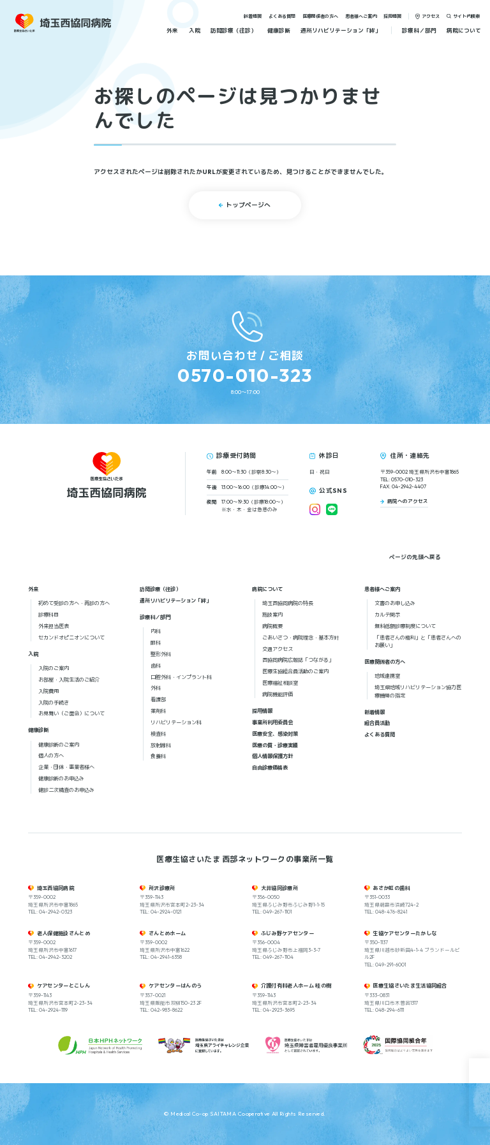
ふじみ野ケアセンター (287, 933)
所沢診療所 (162, 888)
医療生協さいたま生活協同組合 (410, 985)
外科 (156, 688)
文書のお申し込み (395, 603)
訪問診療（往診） (233, 30)
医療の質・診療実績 (275, 745)
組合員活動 (377, 723)
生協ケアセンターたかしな (404, 933)
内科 (156, 631)
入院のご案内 (53, 668)
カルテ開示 (387, 614)
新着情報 (253, 15)
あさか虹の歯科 (391, 888)
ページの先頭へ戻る (415, 556)
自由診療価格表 (270, 767)
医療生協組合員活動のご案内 (295, 671)
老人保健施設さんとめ (63, 933)
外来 (172, 30)
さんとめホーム (167, 933)
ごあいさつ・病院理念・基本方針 (300, 637)
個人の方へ (51, 755)
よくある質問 (282, 15)
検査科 (158, 734)
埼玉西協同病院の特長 (287, 603)
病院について (464, 30)
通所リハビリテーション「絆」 (341, 30)
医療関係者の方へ (320, 15)
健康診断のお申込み (61, 778)
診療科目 (48, 614)
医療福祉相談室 (280, 683)
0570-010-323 (244, 374)
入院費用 (48, 691)
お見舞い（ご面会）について (71, 713)
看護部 (158, 699)
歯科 (156, 665)
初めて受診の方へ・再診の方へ (74, 603)
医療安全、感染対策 (275, 734)
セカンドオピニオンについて (71, 637)
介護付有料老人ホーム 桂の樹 (296, 985)
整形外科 (161, 654)
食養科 (158, 756)
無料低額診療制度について (405, 626)
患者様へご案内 (360, 15)
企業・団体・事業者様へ (66, 767)
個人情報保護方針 (272, 756)
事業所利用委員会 (272, 722)
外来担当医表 (53, 626)
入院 (194, 30)
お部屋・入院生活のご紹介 (69, 679)
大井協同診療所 (279, 888)
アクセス (431, 15)
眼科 (156, 642)
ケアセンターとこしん (63, 985)
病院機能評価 (277, 694)
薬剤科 (158, 711)
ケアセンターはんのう (175, 985)
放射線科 (161, 745)
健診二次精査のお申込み (66, 790)
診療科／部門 (419, 30)
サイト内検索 (466, 15)
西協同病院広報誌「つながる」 (298, 660)
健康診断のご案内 (58, 744)
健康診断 (278, 30)
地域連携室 (387, 676)
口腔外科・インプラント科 (181, 677)
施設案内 (272, 614)
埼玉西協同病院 (55, 888)
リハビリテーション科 (176, 722)
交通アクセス (277, 649)
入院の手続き (53, 702)
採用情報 (392, 15)
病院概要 (272, 626)
